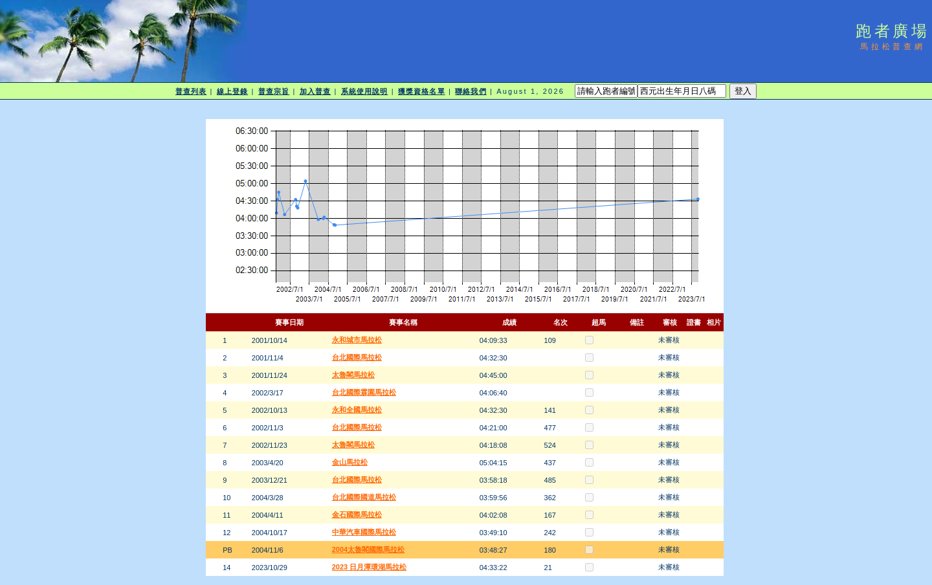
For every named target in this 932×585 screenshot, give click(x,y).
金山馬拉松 (350, 462)
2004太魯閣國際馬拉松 (368, 549)
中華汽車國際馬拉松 (364, 532)
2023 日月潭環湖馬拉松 (369, 567)
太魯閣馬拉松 (353, 375)
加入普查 (315, 91)
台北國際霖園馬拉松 (364, 392)
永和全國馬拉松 (357, 410)
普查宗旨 (273, 91)
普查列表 (190, 91)
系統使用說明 (364, 91)
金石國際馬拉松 (357, 514)
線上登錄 (232, 91)
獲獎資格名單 (421, 91)
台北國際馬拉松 (357, 357)
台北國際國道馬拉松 (364, 497)
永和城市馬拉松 (357, 340)
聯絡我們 (470, 91)
